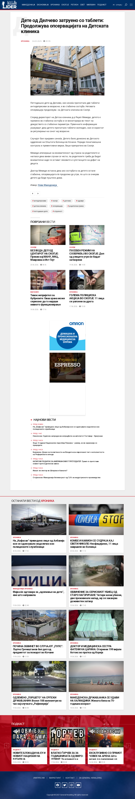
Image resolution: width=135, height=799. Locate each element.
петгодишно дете (41, 211)
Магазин (91, 5)
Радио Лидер (9, 5)
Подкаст (101, 5)
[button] (6, 745)
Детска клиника (40, 206)
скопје (55, 201)
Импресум (39, 778)
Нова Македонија (48, 185)
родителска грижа (76, 206)
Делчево (67, 201)
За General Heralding (90, 778)
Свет (82, 5)
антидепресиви (40, 201)
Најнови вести (45, 420)
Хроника (55, 5)
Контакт (70, 778)
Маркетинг (55, 778)
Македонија (28, 5)
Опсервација (58, 206)
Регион (74, 5)
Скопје (65, 5)
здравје (81, 201)
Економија (43, 5)
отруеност (58, 211)
